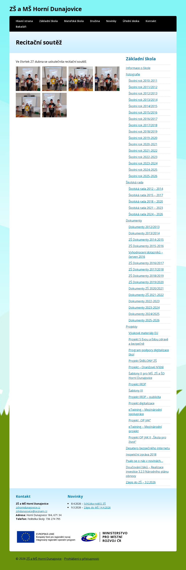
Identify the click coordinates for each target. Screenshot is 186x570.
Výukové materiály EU (143, 333)
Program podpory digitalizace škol (149, 352)
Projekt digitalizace (141, 403)
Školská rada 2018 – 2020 (146, 201)
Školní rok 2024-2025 (143, 170)
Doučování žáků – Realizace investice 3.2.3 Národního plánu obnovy (147, 471)
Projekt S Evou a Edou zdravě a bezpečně (148, 341)
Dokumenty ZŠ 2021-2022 (146, 295)
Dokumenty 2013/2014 (144, 233)
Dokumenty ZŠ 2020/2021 (146, 288)
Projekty (131, 327)
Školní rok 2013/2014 (143, 100)
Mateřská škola (74, 21)
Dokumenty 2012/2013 (144, 227)
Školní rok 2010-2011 (143, 81)
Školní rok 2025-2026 (143, 176)
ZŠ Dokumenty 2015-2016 (146, 246)
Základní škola (48, 21)
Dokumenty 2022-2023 (144, 301)
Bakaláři (21, 26)
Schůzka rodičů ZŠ (95, 503)
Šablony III (136, 391)
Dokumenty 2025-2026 (144, 320)
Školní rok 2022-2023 (143, 157)
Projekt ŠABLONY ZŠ (143, 361)
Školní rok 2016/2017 (143, 119)
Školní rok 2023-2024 (143, 163)
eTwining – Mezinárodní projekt (145, 429)
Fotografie (133, 74)
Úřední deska (131, 21)
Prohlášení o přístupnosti (81, 559)
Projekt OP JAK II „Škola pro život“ (147, 439)
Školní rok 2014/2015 (143, 106)
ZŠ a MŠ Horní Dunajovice (45, 9)
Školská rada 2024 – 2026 (146, 214)
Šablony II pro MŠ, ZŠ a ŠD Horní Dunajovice (147, 375)
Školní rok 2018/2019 (143, 132)
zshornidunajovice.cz (28, 507)
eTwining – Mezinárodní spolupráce (145, 412)
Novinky (111, 21)
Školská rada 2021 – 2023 (146, 208)
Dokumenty (134, 221)
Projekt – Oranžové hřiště (146, 367)
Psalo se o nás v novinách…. (144, 461)
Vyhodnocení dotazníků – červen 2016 (146, 254)
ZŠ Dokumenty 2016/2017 (146, 263)
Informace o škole (138, 68)
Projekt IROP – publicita (145, 397)
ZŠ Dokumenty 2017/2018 (146, 269)
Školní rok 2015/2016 (143, 112)
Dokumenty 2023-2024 (144, 308)
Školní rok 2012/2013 (143, 93)
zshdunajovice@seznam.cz (31, 511)
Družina (95, 21)
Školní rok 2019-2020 (143, 138)
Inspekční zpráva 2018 (141, 454)
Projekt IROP (137, 384)
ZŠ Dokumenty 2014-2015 (146, 240)
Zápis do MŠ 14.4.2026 (97, 507)
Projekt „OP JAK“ (140, 420)
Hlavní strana (24, 21)
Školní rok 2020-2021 (143, 144)
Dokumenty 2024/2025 (144, 314)
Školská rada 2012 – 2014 (146, 189)
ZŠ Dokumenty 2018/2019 (146, 276)
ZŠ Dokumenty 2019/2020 (146, 282)
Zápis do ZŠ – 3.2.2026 (141, 482)
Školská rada (134, 182)
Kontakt (151, 21)
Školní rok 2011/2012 (143, 87)
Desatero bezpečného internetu (148, 448)
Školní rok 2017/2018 (143, 125)
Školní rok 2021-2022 (143, 151)
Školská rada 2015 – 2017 (146, 195)
